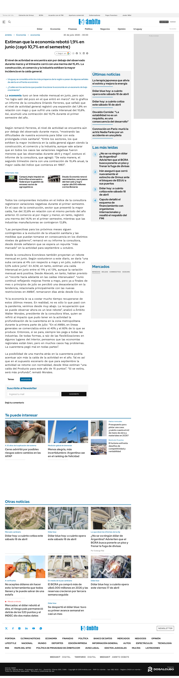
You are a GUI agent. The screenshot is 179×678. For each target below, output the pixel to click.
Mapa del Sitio (22, 648)
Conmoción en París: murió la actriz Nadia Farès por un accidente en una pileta (110, 132)
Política (88, 29)
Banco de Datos (103, 638)
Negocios (105, 29)
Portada (10, 638)
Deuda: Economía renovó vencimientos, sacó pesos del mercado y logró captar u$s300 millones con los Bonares (75, 181)
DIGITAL (60, 657)
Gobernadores (94, 15)
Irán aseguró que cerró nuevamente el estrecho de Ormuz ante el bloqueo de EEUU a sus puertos (114, 177)
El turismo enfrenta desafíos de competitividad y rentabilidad (118, 447)
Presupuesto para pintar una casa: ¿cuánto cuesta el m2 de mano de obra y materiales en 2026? (119, 430)
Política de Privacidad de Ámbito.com (58, 648)
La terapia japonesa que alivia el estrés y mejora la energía (110, 82)
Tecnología (165, 643)
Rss (7, 648)
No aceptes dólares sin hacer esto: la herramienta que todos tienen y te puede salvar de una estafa (24, 589)
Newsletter (172, 29)
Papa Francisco (111, 15)
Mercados (123, 638)
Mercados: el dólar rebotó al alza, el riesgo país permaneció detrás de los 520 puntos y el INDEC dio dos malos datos (24, 610)
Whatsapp (41, 628)
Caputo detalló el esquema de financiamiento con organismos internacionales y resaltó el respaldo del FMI (113, 209)
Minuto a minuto (14, 601)
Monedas (96, 272)
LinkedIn (26, 628)
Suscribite (74, 394)
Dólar (40, 29)
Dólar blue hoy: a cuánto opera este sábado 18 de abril (110, 92)
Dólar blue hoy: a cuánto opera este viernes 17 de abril (110, 586)
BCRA (41, 15)
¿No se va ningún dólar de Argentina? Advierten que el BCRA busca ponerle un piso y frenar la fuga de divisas (114, 160)
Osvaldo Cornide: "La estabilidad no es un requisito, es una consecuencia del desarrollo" (110, 116)
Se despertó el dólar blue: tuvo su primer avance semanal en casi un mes (67, 610)
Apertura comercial (76, 15)
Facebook (13, 628)
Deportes (57, 643)
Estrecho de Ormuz (26, 15)
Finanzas (72, 29)
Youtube (33, 628)
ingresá (173, 22)
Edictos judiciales (116, 648)
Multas (136, 648)
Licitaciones (153, 648)
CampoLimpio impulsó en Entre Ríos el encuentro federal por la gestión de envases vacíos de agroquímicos (31, 181)
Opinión (122, 29)
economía (35, 35)
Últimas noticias (30, 638)
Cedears (126, 272)
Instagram (19, 628)
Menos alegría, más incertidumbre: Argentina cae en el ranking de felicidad (66, 453)
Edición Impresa (77, 643)
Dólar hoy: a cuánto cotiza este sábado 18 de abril (108, 103)
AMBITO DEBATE (114, 657)
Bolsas (105, 272)
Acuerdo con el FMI (55, 15)
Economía (55, 29)
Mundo (42, 643)
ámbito (8, 35)
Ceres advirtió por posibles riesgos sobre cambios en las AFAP (23, 453)
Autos (127, 643)
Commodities (115, 272)
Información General (105, 643)
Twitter (6, 628)
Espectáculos (144, 643)
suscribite (164, 22)
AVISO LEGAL (92, 648)
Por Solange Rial (97, 550)
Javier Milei (127, 15)
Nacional (27, 643)
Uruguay (137, 29)
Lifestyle (10, 643)
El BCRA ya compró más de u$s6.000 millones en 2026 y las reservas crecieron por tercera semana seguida (68, 589)
